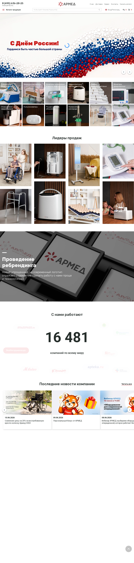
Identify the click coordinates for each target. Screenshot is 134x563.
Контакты (114, 4)
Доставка (99, 4)
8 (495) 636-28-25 (12, 3)
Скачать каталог (126, 4)
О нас (92, 4)
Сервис (106, 4)
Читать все (126, 384)
